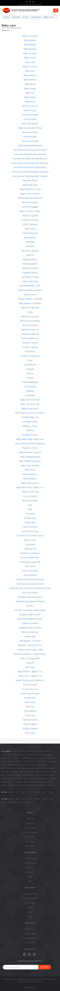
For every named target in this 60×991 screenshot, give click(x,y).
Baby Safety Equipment (30, 461)
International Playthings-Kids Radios (30, 167)
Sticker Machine (30, 474)
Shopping (19, 765)
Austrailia (37, 792)
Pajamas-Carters (30, 273)
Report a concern (30, 938)
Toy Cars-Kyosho (30, 496)
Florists (3, 785)
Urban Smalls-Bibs (30, 281)
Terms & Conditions (30, 832)
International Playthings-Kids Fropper (30, 150)
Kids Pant (30, 246)
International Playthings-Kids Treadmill (30, 176)
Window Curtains (30, 343)
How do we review (30, 858)
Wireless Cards (30, 137)
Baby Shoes (30, 229)
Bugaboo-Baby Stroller (30, 615)
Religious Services (6, 778)
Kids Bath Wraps (30, 180)
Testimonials (30, 837)
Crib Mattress (30, 365)
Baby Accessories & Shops (30, 128)
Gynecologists (30, 119)
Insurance (52, 771)
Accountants (23, 785)
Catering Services (29, 778)
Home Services (52, 761)
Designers (4, 758)
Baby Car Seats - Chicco (30, 211)
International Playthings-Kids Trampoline (30, 172)
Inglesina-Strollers (30, 623)
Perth (38, 4)
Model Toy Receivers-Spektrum (30, 680)
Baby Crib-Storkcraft (30, 404)
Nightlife (19, 761)
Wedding (51, 768)
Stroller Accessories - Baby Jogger (30, 610)
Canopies (30, 369)
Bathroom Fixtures (30, 330)
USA (16, 792)
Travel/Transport (27, 758)
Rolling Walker (30, 479)
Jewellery (50, 785)
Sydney (3, 802)
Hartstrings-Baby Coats (30, 286)
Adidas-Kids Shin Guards (30, 189)
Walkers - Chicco (30, 426)
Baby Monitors (30, 80)
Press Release (30, 863)
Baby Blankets (30, 49)
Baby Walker (30, 97)
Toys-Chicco (30, 566)
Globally (10, 792)
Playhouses (30, 522)
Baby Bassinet (30, 45)
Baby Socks (30, 470)
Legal (21, 754)
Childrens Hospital (30, 115)
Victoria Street (12, 802)
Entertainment (51, 758)
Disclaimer (30, 841)
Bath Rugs (30, 667)
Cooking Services (13, 785)
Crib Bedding (30, 387)
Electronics (43, 758)
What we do (30, 943)
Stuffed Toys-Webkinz (30, 553)
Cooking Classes (34, 768)
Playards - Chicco (30, 448)
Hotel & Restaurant (31, 754)
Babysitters (30, 102)
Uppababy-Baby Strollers (30, 628)
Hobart (37, 799)
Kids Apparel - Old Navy (30, 641)
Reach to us (30, 929)
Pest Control (11, 765)
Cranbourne (28, 802)
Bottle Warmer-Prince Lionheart (30, 413)
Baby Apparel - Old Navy (30, 303)
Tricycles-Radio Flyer (30, 558)
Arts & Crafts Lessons (14, 775)
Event (32, 765)
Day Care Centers (30, 593)
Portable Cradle (30, 422)
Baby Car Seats (30, 53)
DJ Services (43, 768)
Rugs (30, 360)
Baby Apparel (30, 40)
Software (14, 751)
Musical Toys (30, 698)
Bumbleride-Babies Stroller (30, 619)
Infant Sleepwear (30, 233)
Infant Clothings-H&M (30, 658)
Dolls (30, 509)
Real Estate (15, 754)
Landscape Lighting (30, 334)
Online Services (5, 754)
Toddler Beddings (30, 382)
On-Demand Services (45, 754)
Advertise (30, 907)
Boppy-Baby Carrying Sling (30, 198)
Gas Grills (30, 663)
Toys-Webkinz (30, 711)
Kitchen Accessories (30, 316)
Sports (3, 775)
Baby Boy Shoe (30, 259)
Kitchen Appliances (30, 338)
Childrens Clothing (30, 220)
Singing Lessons (40, 775)
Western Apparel (30, 216)
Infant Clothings (30, 224)
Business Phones (30, 132)
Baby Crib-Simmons (30, 483)
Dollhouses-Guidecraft (30, 562)
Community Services (41, 778)
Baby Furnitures (30, 67)
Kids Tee (30, 255)
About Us (30, 819)
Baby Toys (30, 93)
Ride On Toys (30, 540)
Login (30, 916)
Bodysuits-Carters (30, 268)
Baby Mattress (30, 75)
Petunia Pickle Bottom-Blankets (30, 444)
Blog (20, 4)
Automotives (11, 761)
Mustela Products (30, 435)
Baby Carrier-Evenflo (30, 194)
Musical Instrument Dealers (45, 782)
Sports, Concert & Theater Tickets (11, 768)
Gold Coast (20, 802)
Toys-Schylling (30, 575)
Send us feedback (30, 933)
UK (29, 792)
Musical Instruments (42, 771)
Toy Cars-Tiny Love (30, 689)
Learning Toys (30, 549)
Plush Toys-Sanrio (30, 571)
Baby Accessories (30, 36)
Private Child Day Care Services (30, 579)
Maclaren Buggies (30, 207)
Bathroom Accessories (30, 321)
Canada (50, 792)
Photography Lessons (27, 775)
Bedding (30, 391)
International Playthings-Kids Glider (30, 154)
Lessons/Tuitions (29, 771)
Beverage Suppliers (29, 782)
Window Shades (30, 728)
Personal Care (49, 751)
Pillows (30, 378)
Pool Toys (30, 707)
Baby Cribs (30, 62)
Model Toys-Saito (30, 500)
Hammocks (30, 351)
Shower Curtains (30, 325)
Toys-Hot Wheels (30, 527)
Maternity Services (30, 632)
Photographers (39, 751)
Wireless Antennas (30, 141)
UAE (43, 792)
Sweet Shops (19, 782)
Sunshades (30, 395)
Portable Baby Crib (30, 417)
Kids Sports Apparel (30, 251)
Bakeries (30, 785)
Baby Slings (30, 84)
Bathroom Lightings (30, 308)
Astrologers (25, 768)
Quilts (30, 312)
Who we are (30, 846)
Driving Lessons (18, 778)
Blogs (30, 877)
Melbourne (45, 799)
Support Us (30, 823)
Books (10, 782)
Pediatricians (30, 636)
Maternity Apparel (30, 123)
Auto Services (27, 761)
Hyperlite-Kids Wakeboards (30, 145)
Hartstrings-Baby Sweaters (30, 290)
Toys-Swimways (30, 685)
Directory (30, 868)
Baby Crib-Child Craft (30, 400)
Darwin (31, 799)
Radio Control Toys (30, 492)
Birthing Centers (30, 106)
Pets (34, 761)
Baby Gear (30, 71)
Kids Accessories (30, 264)
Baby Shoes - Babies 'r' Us (30, 676)
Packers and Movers (41, 785)
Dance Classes (50, 775)
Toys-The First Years (30, 531)
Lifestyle (3, 761)
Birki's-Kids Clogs (30, 185)
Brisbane (18, 799)
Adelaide (11, 799)
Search (30, 912)
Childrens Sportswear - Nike (30, 650)
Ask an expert (30, 903)
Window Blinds (30, 724)
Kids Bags (30, 242)
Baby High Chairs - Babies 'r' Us (30, 487)
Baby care (4, 782)
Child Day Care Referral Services (30, 601)
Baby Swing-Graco (30, 408)
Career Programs (6, 771)
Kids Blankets (30, 295)
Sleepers (30, 430)
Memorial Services (43, 765)
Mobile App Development (26, 751)
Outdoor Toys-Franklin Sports (30, 536)
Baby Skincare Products (30, 452)
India (22, 792)
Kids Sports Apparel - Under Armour (30, 654)
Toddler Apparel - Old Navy (30, 299)
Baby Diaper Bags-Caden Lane (30, 439)
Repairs (3, 765)
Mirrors (30, 373)
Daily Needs (43, 761)
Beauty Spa (52, 778)
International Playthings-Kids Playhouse (30, 163)
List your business (30, 898)
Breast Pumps (30, 110)
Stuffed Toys (30, 518)
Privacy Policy (30, 828)
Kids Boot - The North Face (30, 645)
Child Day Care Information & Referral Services (30, 588)
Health (17, 758)
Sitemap (30, 872)
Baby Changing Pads (30, 457)
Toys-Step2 (30, 544)
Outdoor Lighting (30, 347)
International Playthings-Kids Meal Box (30, 159)
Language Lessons (17, 771)
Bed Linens (30, 733)
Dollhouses (30, 702)
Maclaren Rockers (30, 202)
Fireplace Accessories (30, 356)
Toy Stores (30, 514)
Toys (30, 505)
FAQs (30, 881)
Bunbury (25, 799)
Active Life (26, 765)
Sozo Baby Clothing (30, 277)
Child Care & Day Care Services (30, 584)
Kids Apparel (30, 238)
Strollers (30, 606)
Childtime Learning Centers (30, 597)
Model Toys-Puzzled (30, 693)
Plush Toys (30, 715)
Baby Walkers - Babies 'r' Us (30, 672)
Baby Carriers (30, 58)
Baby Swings (30, 88)
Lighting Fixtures (30, 720)
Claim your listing (30, 894)
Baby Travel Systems (30, 465)
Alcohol (35, 758)
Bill (9, 758)
